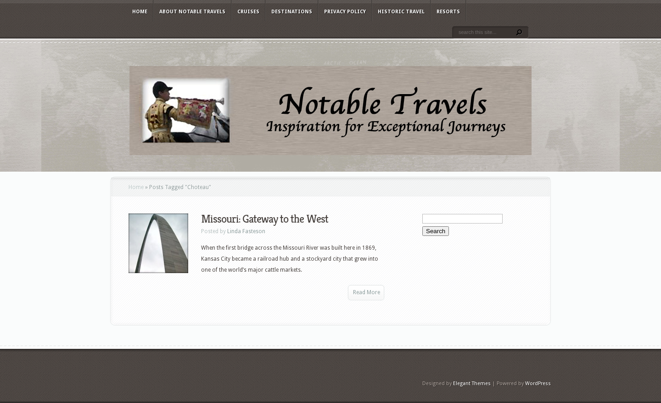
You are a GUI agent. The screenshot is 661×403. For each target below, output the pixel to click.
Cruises (248, 12)
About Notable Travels (192, 12)
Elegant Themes (472, 383)
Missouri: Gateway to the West (264, 219)
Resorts (448, 12)
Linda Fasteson (246, 231)
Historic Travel (401, 12)
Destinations (291, 12)
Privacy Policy (345, 12)
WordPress (538, 383)
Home (139, 12)
